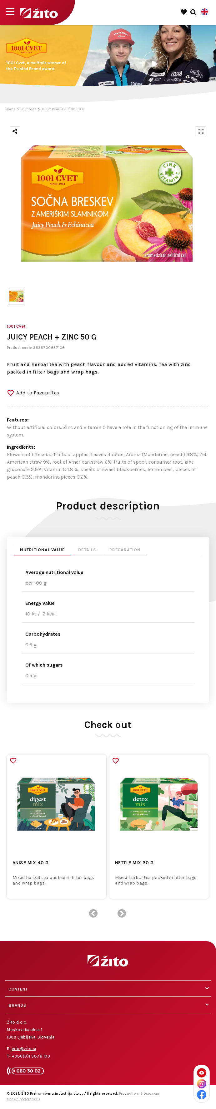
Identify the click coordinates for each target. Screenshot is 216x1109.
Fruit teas (28, 109)
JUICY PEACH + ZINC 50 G (62, 109)
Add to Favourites (37, 393)
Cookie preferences (23, 1099)
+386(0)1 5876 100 (31, 1056)
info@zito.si (24, 1048)
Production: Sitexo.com (139, 1094)
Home (10, 109)
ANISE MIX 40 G (31, 863)
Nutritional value (42, 549)
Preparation (125, 549)
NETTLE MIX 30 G (134, 863)
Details (87, 549)
